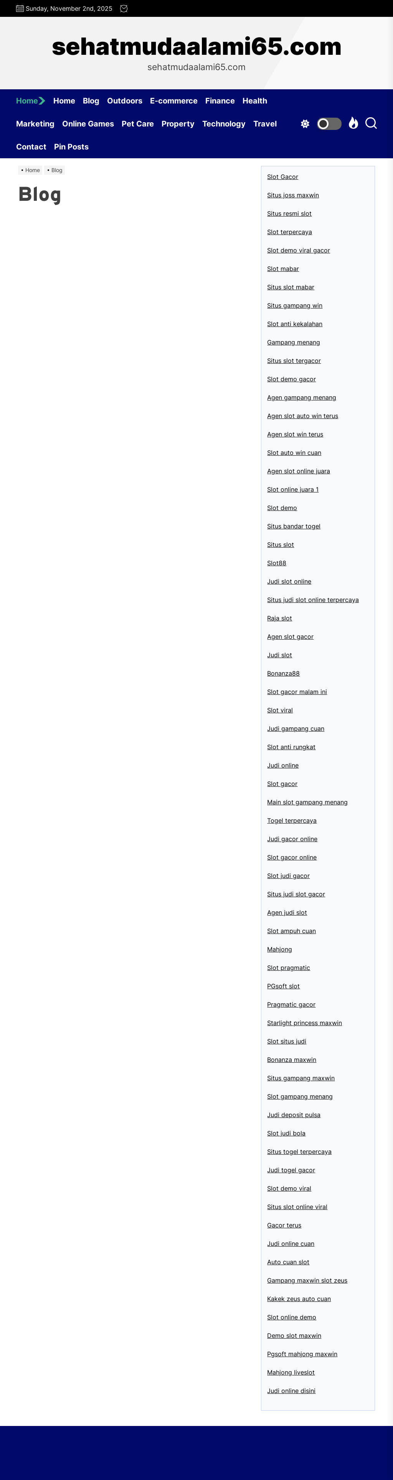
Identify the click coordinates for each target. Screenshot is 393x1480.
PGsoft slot (283, 986)
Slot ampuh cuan (291, 931)
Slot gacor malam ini (297, 692)
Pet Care (138, 123)
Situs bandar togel (293, 526)
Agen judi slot (287, 912)
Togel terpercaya (292, 820)
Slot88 (276, 563)
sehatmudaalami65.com (197, 46)
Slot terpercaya (289, 232)
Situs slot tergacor (294, 360)
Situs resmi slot (289, 213)
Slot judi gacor (288, 875)
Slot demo (282, 508)
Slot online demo (291, 1317)
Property (178, 123)
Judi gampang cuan (295, 728)
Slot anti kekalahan (294, 324)
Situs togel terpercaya (299, 1151)
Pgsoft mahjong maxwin (302, 1354)
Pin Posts (71, 146)
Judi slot (279, 655)
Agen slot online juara (298, 471)
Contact (31, 146)
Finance (220, 100)
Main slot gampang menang (307, 802)
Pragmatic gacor (291, 1004)
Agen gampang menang (301, 397)
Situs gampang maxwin (301, 1078)
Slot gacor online (292, 857)
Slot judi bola (286, 1133)
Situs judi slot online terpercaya (313, 600)
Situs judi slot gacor (296, 894)
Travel (265, 123)
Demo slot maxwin (294, 1335)
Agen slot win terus (295, 434)
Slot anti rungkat (291, 747)
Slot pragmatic (288, 967)
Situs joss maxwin (293, 195)
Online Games (88, 123)
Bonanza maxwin (291, 1059)
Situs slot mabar (290, 287)
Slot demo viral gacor (298, 250)
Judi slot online (289, 581)
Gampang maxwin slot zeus (307, 1280)
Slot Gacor (282, 176)
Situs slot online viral (297, 1207)
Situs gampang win (294, 305)
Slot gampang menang (300, 1096)
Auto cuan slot (288, 1262)
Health (255, 100)
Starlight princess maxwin (304, 1023)
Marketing (35, 123)
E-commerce (174, 100)
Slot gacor (282, 784)
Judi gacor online (292, 839)
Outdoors (124, 100)
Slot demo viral (289, 1188)
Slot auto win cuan (294, 452)
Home (31, 100)
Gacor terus (284, 1225)
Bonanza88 (283, 673)
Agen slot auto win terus (302, 416)
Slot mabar (283, 268)
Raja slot (279, 618)
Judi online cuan (290, 1243)
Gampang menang (293, 342)
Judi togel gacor (291, 1170)
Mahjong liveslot (291, 1372)
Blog (91, 100)
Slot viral (280, 710)
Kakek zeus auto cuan (299, 1299)
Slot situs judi (286, 1041)
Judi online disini (291, 1391)
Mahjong (279, 949)
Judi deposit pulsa (293, 1115)
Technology (224, 123)
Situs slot (280, 544)
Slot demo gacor (291, 379)
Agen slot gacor (290, 636)
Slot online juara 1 (293, 489)
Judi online (283, 765)
